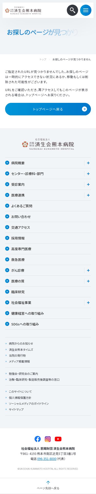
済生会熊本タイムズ (21, 349)
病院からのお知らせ (21, 343)
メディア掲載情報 (19, 361)
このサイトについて (20, 391)
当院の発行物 (17, 355)
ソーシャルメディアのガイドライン (29, 403)
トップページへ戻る (60, 109)
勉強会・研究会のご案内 (23, 373)
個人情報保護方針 (20, 397)
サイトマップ (16, 409)
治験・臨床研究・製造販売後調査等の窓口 (34, 379)
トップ (43, 59)
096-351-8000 (46, 458)
